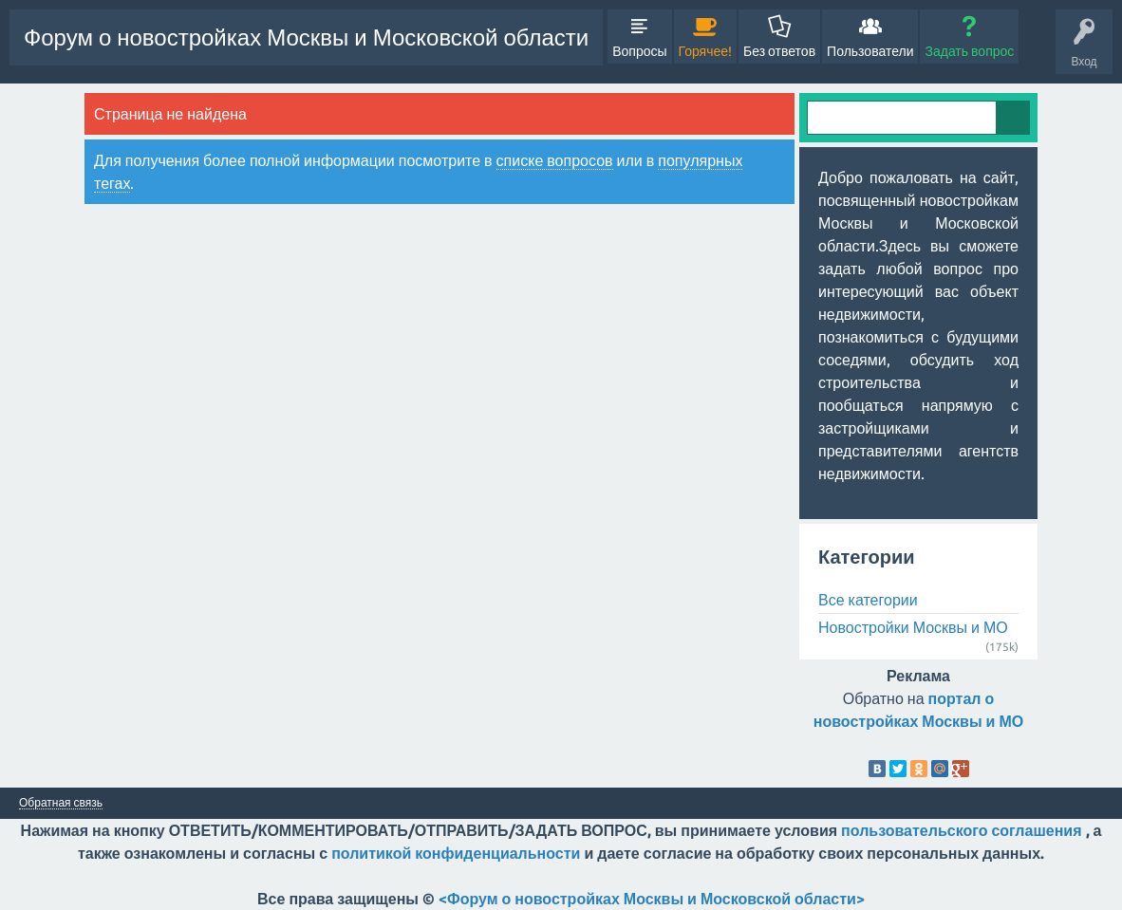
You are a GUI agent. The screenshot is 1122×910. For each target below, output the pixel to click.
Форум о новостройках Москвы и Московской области (306, 37)
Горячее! (706, 51)
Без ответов (779, 51)
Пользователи (870, 51)
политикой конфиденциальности (455, 853)
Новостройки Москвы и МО (913, 627)
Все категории (868, 599)
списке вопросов (554, 160)
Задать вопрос (969, 51)
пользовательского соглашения (961, 830)
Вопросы (639, 51)
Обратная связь (61, 802)
